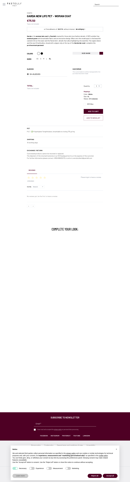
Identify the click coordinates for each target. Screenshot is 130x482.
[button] (116, 449)
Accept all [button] (110, 476)
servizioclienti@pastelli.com (82, 158)
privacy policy (58, 429)
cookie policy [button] (103, 455)
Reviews (32, 170)
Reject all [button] (94, 476)
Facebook (44, 436)
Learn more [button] (20, 476)
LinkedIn (86, 436)
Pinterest (66, 436)
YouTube (76, 436)
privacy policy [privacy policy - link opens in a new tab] (71, 453)
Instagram (55, 436)
